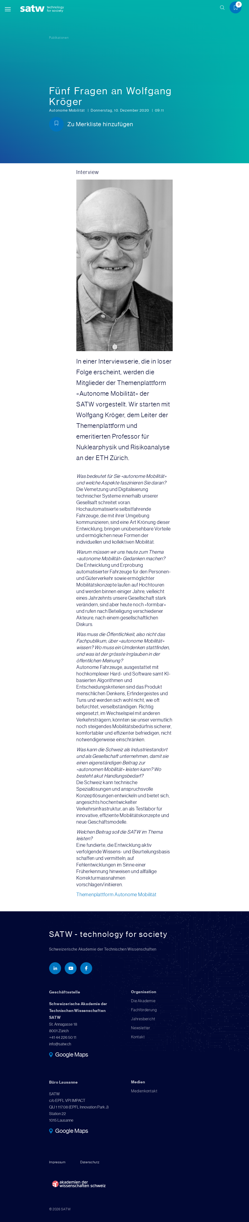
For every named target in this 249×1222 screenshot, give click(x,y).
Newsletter (140, 1028)
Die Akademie (143, 1001)
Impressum (57, 1162)
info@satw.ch (60, 1044)
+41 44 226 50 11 (62, 1037)
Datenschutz (89, 1162)
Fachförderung (144, 1010)
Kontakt (138, 1037)
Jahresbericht (143, 1019)
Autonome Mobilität (67, 110)
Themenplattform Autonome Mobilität (116, 894)
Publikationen (59, 37)
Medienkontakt (144, 1091)
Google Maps (71, 1055)
